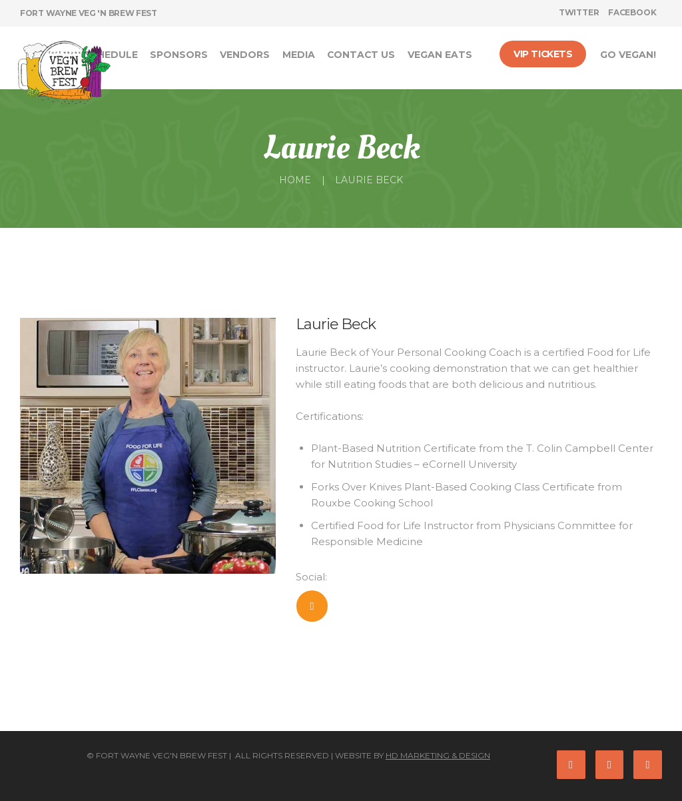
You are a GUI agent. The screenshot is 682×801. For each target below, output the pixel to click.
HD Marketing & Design (438, 755)
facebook (632, 12)
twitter (579, 12)
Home (295, 180)
